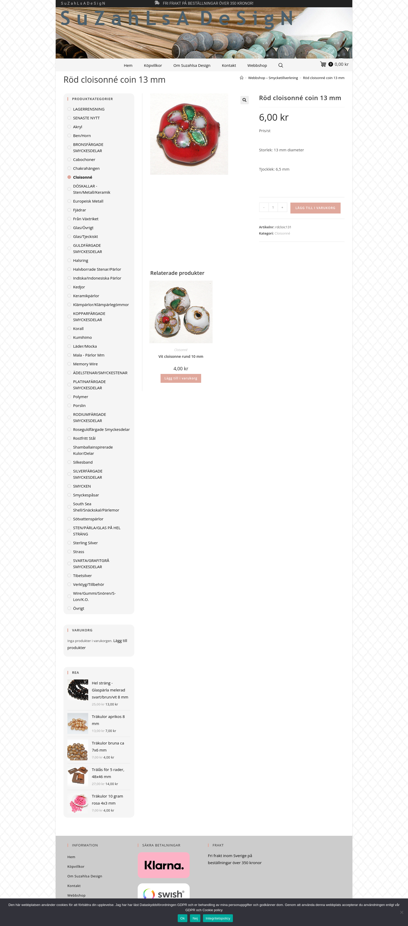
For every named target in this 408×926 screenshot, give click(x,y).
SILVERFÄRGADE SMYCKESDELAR (88, 474)
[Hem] (241, 77)
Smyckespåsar (86, 494)
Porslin (79, 405)
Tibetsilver (82, 575)
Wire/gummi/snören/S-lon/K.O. (94, 596)
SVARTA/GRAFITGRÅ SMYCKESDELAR (91, 563)
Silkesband (83, 462)
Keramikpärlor (86, 295)
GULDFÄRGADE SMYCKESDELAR (87, 248)
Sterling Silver (85, 542)
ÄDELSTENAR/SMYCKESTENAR (100, 372)
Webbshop (257, 65)
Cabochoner (84, 159)
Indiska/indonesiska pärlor (97, 278)
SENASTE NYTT (86, 117)
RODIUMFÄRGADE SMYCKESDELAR (89, 417)
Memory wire (85, 363)
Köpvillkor (153, 65)
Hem (128, 65)
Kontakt (229, 65)
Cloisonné (282, 233)
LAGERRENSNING (89, 109)
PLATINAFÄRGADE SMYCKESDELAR (89, 384)
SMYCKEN (82, 486)
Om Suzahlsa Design (192, 65)
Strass (78, 551)
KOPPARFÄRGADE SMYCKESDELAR (89, 316)
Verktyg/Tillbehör (88, 584)
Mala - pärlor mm (88, 355)
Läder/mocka (85, 346)
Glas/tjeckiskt (85, 236)
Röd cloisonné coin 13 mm (324, 77)
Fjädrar (79, 209)
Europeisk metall (88, 201)
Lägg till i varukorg (316, 208)
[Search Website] (281, 65)
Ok (182, 918)
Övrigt (78, 608)
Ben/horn (82, 135)
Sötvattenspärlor (88, 518)
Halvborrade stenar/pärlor (97, 269)
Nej (195, 918)
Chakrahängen (86, 168)
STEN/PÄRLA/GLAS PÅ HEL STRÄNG (96, 530)
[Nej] (401, 912)
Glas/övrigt (83, 227)
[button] (244, 100)
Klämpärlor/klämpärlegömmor (101, 304)
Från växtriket (85, 218)
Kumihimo (82, 337)
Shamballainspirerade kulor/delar (93, 450)
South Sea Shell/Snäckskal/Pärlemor (96, 507)
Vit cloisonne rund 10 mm (180, 356)
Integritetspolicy (218, 918)
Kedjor (79, 286)
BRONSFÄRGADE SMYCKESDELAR (88, 147)
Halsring (80, 260)
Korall (78, 328)
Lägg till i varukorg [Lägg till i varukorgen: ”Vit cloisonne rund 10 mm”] (180, 378)
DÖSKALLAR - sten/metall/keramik (91, 189)
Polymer (80, 396)
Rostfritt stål (84, 438)
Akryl (77, 126)
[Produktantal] (273, 207)
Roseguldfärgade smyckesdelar (101, 429)
